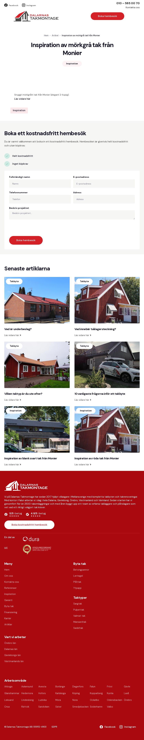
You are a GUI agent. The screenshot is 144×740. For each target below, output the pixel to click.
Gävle (127, 686)
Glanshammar (11, 693)
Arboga (8, 686)
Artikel (55, 35)
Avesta (42, 686)
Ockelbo (94, 700)
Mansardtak (79, 622)
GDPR (54, 726)
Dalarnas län (10, 649)
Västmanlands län (14, 661)
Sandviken (43, 706)
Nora (75, 700)
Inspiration (10, 594)
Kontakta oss (133, 7)
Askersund (27, 686)
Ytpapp (77, 588)
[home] (36, 16)
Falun (92, 686)
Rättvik (25, 706)
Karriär (7, 618)
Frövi (109, 686)
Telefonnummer (18, 192)
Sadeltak (78, 628)
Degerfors (77, 686)
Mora (58, 700)
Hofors (42, 693)
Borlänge (60, 686)
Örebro (128, 700)
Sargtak (77, 603)
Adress (77, 192)
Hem (46, 35)
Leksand (8, 700)
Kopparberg (96, 693)
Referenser (10, 588)
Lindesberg (27, 700)
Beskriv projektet (19, 208)
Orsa (7, 706)
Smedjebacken (80, 706)
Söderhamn (96, 706)
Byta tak (9, 606)
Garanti (8, 600)
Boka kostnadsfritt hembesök (29, 524)
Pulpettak (78, 609)
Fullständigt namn (19, 177)
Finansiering (10, 612)
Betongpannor (81, 569)
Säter (58, 706)
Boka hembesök (107, 16)
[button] (128, 16)
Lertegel (78, 575)
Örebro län (10, 643)
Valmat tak (79, 615)
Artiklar (8, 624)
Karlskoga (60, 693)
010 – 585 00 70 (128, 3)
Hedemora (27, 693)
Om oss (8, 575)
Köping (76, 693)
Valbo (110, 706)
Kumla (110, 693)
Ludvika (42, 700)
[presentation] (33, 227)
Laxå (126, 693)
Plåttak (77, 582)
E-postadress (81, 177)
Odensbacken (114, 700)
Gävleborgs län (12, 655)
